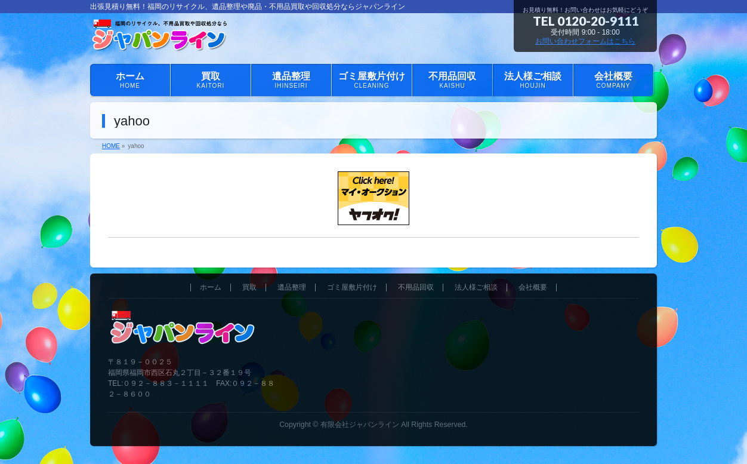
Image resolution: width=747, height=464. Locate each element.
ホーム (210, 287)
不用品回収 (416, 287)
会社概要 (532, 287)
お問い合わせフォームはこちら (585, 41)
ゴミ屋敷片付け (352, 287)
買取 (249, 287)
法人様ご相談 (476, 287)
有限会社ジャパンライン (359, 424)
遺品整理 (291, 287)
